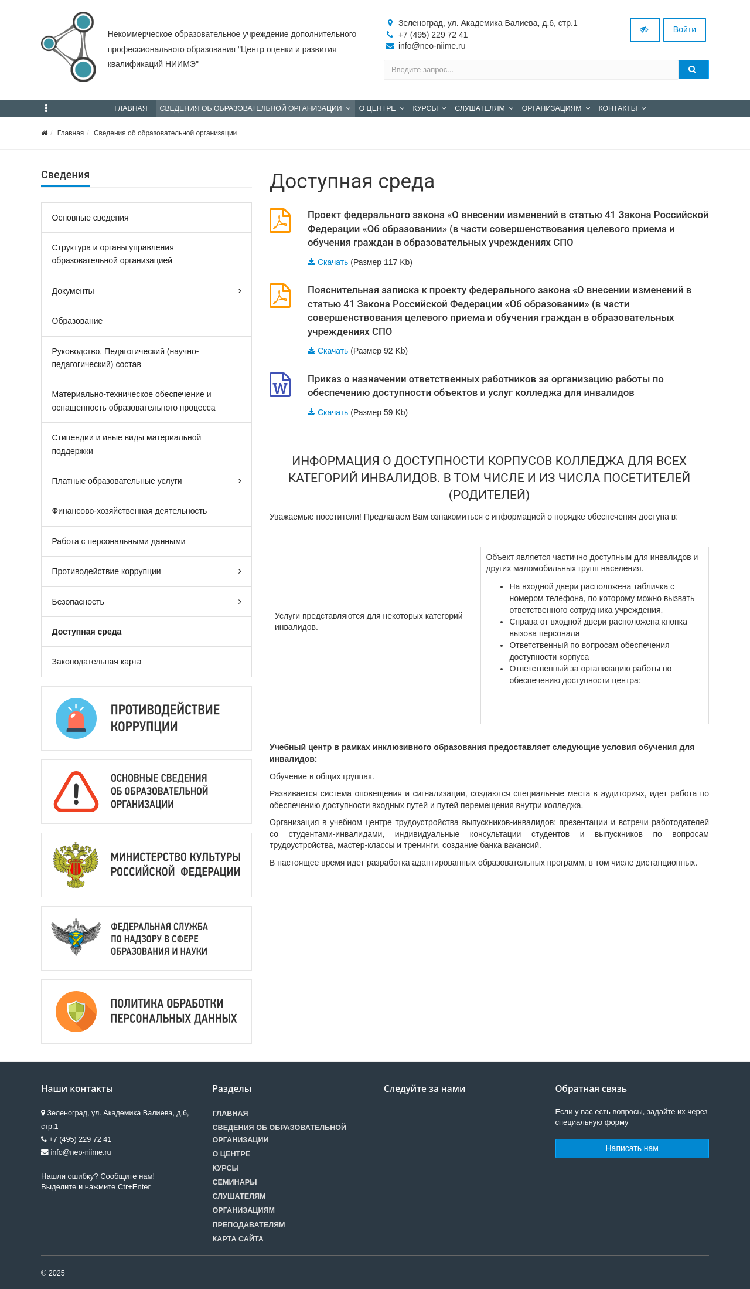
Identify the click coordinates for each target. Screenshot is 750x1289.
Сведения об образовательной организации (165, 133)
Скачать (333, 262)
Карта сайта (238, 1239)
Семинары (235, 1182)
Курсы (226, 1168)
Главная (70, 133)
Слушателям (239, 1196)
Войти (684, 29)
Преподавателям (249, 1225)
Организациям (244, 1210)
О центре (231, 1154)
